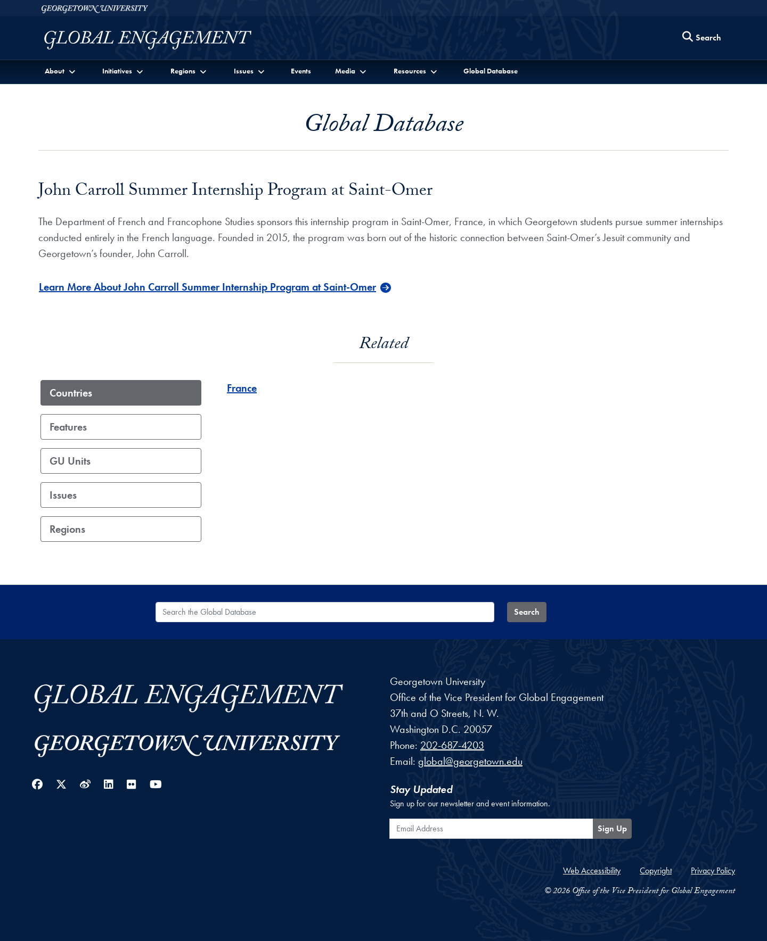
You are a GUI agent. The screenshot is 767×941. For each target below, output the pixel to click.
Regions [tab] (67, 529)
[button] (61, 71)
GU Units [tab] (70, 461)
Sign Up (612, 828)
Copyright (656, 870)
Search (527, 611)
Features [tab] (68, 427)
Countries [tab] (71, 393)
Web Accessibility (592, 870)
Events (301, 71)
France (242, 388)
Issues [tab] (63, 495)
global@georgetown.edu (470, 761)
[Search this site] (702, 38)
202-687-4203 (452, 745)
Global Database (490, 71)
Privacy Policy (713, 870)
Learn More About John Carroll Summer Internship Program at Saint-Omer (207, 287)
